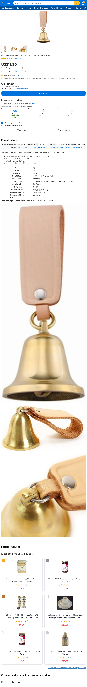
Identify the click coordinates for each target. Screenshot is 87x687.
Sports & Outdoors (24, 147)
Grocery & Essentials (41, 8)
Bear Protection (78, 147)
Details (19, 126)
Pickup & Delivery (57, 8)
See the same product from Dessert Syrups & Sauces (67, 667)
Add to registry (63, 130)
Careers (78, 8)
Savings (28, 8)
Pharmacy (69, 8)
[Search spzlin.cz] (43, 3)
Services (20, 8)
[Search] (77, 3)
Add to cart (43, 93)
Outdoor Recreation (38, 147)
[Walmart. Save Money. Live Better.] (6, 3)
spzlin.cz (20, 75)
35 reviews (17, 59)
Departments (8, 8)
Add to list (21, 130)
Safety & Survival (65, 147)
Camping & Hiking (52, 147)
